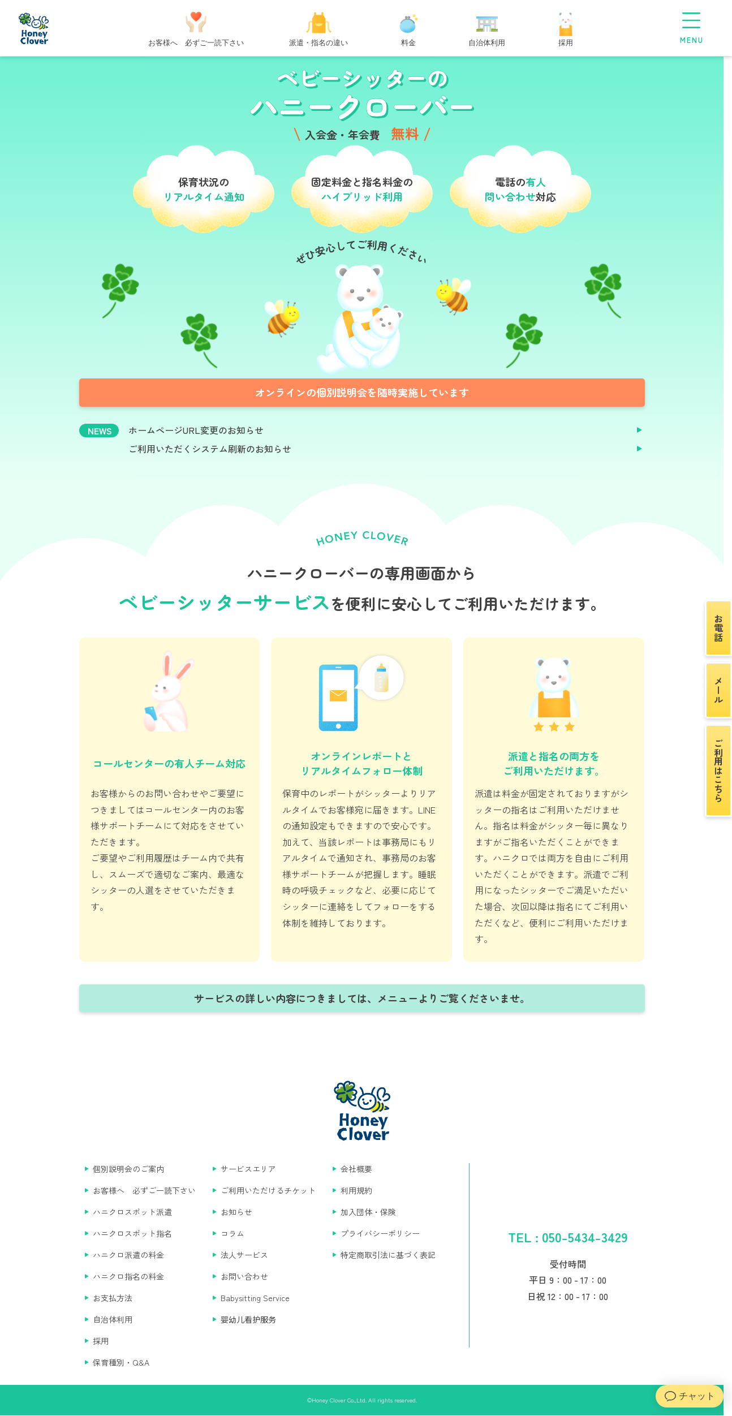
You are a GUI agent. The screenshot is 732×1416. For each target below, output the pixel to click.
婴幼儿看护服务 (248, 1319)
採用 (101, 1340)
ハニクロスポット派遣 (132, 1211)
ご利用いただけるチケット (268, 1190)
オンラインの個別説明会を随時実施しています (362, 392)
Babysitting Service (255, 1297)
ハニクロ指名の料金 (128, 1276)
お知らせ (236, 1211)
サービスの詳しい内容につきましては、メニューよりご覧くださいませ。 (362, 998)
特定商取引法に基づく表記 (388, 1254)
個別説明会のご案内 (128, 1168)
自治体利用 (112, 1319)
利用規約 (356, 1190)
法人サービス (244, 1254)
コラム (232, 1233)
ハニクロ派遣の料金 (128, 1254)
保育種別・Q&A (121, 1362)
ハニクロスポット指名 (132, 1233)
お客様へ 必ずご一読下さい (144, 1190)
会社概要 (356, 1168)
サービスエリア (248, 1168)
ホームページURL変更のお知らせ (196, 430)
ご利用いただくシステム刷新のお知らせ (209, 448)
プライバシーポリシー (380, 1233)
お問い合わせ (244, 1276)
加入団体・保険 (368, 1211)
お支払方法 (112, 1297)
